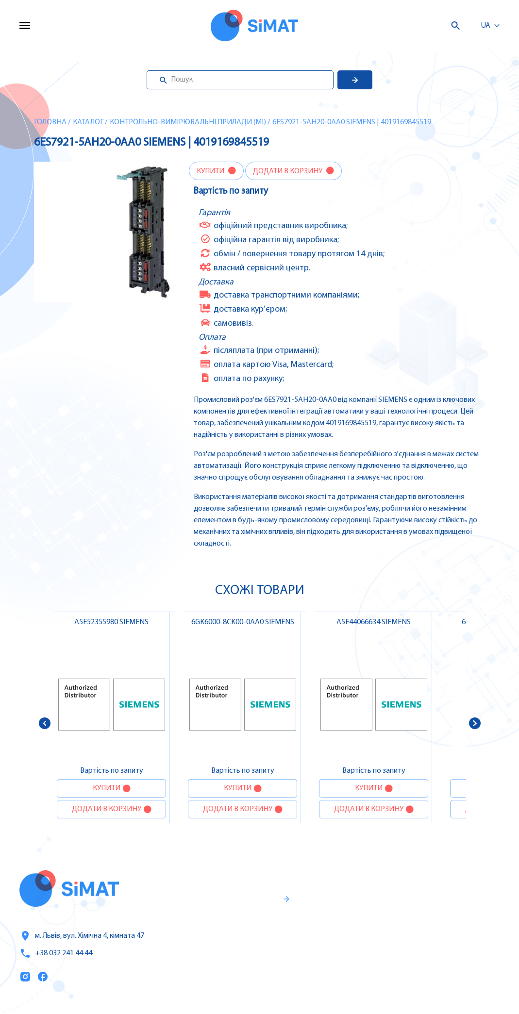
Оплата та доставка (351, 945)
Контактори (429, 944)
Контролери (429, 883)
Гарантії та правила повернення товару (232, 936)
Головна (50, 122)
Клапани (423, 985)
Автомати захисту (441, 924)
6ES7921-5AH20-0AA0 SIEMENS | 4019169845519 (351, 122)
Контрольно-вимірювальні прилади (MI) (188, 122)
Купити (211, 171)
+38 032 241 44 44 (55, 953)
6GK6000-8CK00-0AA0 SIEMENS (242, 622)
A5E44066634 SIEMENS (373, 622)
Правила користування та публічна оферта (222, 968)
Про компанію (341, 925)
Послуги (329, 904)
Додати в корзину (288, 171)
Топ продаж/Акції (346, 965)
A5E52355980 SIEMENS (111, 622)
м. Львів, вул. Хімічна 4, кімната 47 (81, 936)
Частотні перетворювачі (453, 904)
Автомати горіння (440, 965)
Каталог (88, 122)
